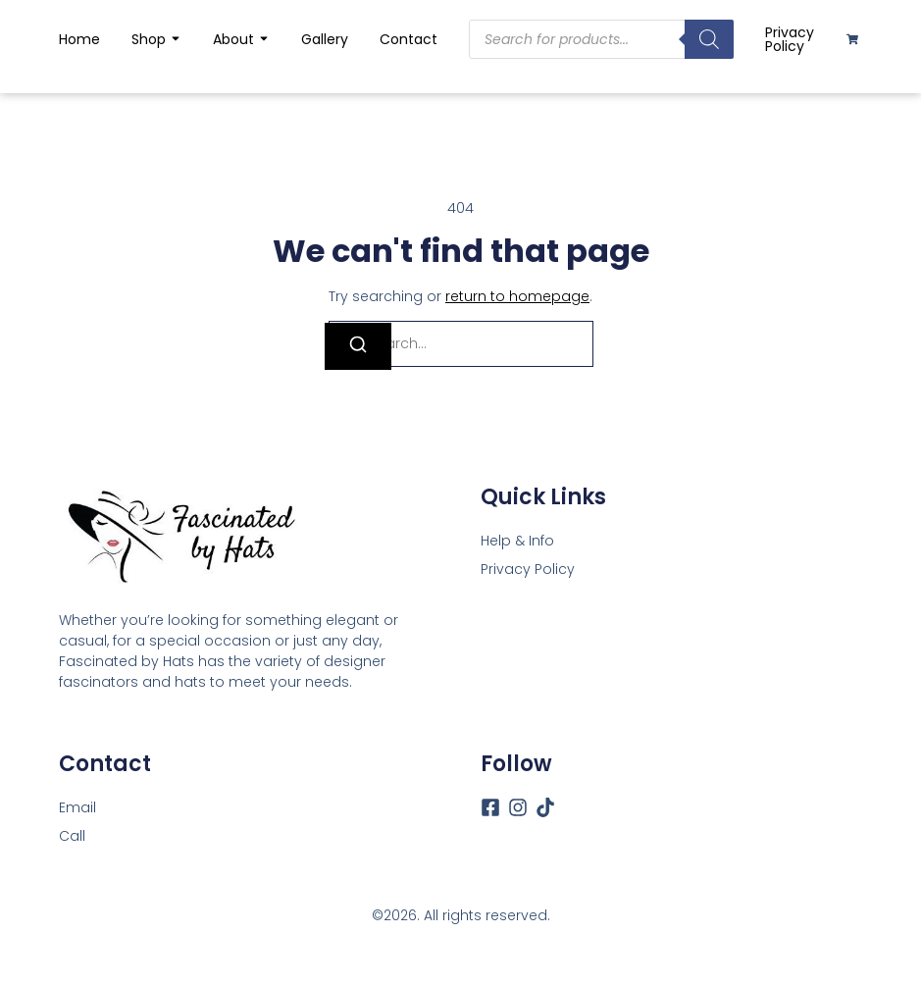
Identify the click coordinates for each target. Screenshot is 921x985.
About (233, 39)
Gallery (324, 39)
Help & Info (517, 540)
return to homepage (517, 296)
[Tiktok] (545, 807)
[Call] (72, 836)
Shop (148, 39)
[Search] (358, 346)
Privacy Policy (789, 39)
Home (79, 39)
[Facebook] (490, 807)
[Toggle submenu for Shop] (173, 39)
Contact (408, 39)
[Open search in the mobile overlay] (601, 39)
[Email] (77, 808)
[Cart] (852, 39)
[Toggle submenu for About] (262, 39)
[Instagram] (518, 807)
